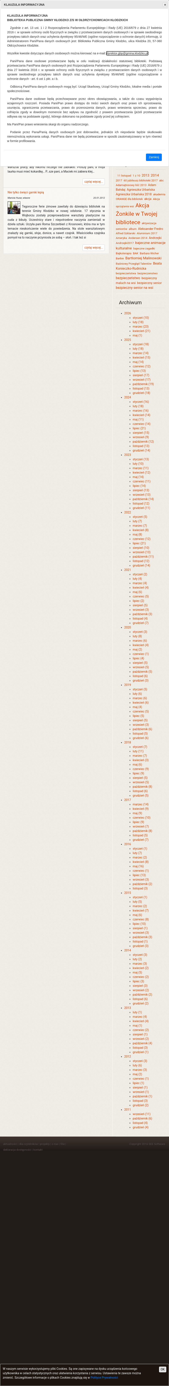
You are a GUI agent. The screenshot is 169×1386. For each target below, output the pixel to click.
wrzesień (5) (141, 667)
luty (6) (137, 693)
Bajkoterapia (123, 253)
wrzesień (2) (141, 990)
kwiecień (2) (141, 968)
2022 (127, 512)
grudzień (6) (141, 738)
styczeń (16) (141, 401)
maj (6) (137, 592)
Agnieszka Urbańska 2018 (133, 194)
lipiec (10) (139, 923)
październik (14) (143, 499)
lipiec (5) (138, 716)
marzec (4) (140, 583)
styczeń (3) (140, 631)
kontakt (37, 1149)
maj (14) (138, 362)
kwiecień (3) (141, 760)
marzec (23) (141, 326)
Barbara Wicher (149, 253)
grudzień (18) (141, 393)
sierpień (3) (140, 985)
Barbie (120, 258)
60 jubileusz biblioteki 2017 (141, 180)
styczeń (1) (140, 848)
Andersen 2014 (137, 238)
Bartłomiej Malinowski (143, 258)
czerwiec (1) (141, 654)
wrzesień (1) (141, 1092)
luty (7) (137, 521)
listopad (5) (140, 733)
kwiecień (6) (141, 702)
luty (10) (138, 463)
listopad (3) (140, 888)
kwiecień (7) (141, 910)
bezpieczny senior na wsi (134, 288)
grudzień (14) (141, 450)
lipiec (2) (138, 601)
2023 (127, 455)
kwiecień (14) (141, 415)
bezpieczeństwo (128, 278)
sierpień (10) (141, 547)
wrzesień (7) (141, 826)
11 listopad (124, 175)
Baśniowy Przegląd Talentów (133, 263)
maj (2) (137, 649)
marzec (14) (141, 353)
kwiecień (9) (141, 808)
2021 (127, 570)
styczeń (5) (140, 516)
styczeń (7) (140, 747)
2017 (119, 180)
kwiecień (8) (141, 530)
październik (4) (142, 1043)
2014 (155, 175)
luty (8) (137, 636)
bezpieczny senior (149, 283)
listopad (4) (140, 618)
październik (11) (143, 556)
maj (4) (137, 707)
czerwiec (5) (141, 596)
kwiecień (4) (141, 587)
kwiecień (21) (141, 331)
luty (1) (137, 1012)
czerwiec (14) (141, 424)
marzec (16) (141, 410)
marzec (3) (140, 963)
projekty (45, 1144)
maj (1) (137, 335)
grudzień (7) (141, 623)
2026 (127, 313)
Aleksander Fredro (150, 229)
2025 (127, 339)
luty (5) (137, 901)
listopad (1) (140, 941)
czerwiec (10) (141, 817)
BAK (135, 253)
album (132, 228)
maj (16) (138, 866)
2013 (145, 175)
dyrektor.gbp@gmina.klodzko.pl (127, 53)
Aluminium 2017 (147, 233)
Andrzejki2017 (125, 243)
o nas (55, 1144)
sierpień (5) (140, 605)
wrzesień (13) (141, 494)
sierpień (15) (141, 432)
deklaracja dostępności (17, 1149)
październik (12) (143, 441)
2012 (127, 1056)
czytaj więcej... (93, 181)
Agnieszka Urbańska (141, 189)
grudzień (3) (141, 680)
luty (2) (137, 959)
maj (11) (138, 419)
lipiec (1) (138, 1083)
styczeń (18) (141, 344)
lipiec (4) (138, 658)
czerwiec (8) (141, 919)
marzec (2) (140, 857)
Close (165, 4)
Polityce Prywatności (104, 1377)
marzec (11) (141, 468)
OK (163, 1369)
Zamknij (154, 157)
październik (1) (142, 1096)
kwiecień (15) (141, 357)
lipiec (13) (139, 370)
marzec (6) (140, 640)
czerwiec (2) (141, 977)
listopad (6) (140, 676)
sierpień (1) (140, 928)
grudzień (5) (141, 795)
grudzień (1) (141, 1052)
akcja (147, 199)
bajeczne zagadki (144, 248)
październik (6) (142, 729)
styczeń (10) (141, 317)
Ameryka (121, 238)
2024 (127, 397)
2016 (127, 844)
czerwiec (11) (141, 481)
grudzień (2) (141, 1003)
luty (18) (138, 322)
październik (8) (142, 786)
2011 (127, 1109)
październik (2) (142, 884)
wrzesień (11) (141, 1114)
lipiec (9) (138, 773)
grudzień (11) (141, 508)
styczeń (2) (140, 574)
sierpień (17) (141, 375)
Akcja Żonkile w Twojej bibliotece (136, 214)
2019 (127, 685)
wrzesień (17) (141, 379)
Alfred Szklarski (125, 233)
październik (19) (143, 384)
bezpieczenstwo (148, 273)
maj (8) (137, 534)
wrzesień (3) (141, 609)
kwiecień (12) (141, 472)
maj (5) (137, 972)
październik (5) (142, 671)
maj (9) (137, 813)
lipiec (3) (138, 981)
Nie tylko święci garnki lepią (26, 192)
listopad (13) (141, 388)
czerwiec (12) (141, 366)
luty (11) (138, 751)
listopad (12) (141, 503)
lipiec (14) (139, 485)
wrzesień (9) (141, 437)
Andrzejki (155, 238)
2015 (127, 893)
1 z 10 (136, 175)
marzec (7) (140, 525)
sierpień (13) (141, 490)
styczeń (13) (141, 459)
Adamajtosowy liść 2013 (131, 185)
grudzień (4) (141, 1127)
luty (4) (137, 578)
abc (161, 180)
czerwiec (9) (141, 769)
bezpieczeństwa (126, 273)
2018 (127, 742)
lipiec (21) (139, 428)
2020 (127, 627)
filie (62, 1144)
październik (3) (142, 614)
